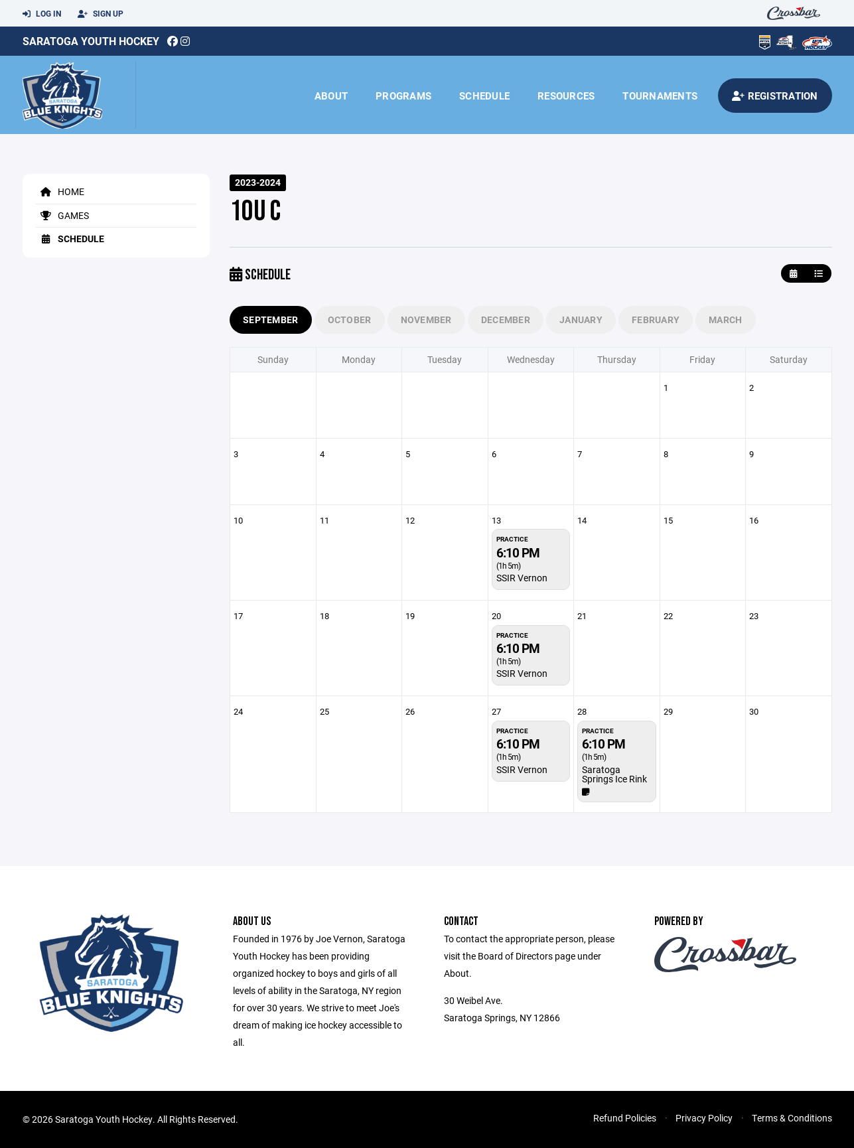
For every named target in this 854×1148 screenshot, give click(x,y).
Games (62, 215)
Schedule (484, 95)
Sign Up (100, 14)
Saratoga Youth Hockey (91, 41)
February (655, 319)
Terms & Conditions (792, 1118)
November (426, 319)
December (505, 319)
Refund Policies (624, 1118)
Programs (403, 95)
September (271, 319)
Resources (566, 95)
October (350, 319)
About (331, 95)
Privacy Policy (704, 1118)
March (725, 319)
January (581, 319)
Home (60, 191)
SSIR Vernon (521, 577)
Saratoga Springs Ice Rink (614, 774)
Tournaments (659, 95)
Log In (42, 14)
